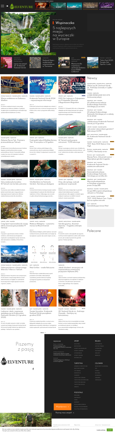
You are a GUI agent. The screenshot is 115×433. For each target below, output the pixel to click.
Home (54, 19)
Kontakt (76, 402)
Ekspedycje (90, 100)
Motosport (77, 346)
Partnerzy (77, 397)
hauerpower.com (106, 425)
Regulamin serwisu (80, 404)
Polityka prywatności (81, 409)
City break (77, 370)
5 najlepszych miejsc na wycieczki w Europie (64, 33)
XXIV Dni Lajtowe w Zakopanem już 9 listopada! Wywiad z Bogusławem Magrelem (71, 100)
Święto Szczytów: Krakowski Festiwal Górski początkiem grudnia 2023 (41, 313)
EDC (96, 368)
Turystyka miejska (79, 382)
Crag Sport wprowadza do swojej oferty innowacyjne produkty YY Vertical (14, 226)
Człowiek (60, 96)
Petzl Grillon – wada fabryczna (42, 267)
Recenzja (83, 57)
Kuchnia (97, 372)
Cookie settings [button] (101, 430)
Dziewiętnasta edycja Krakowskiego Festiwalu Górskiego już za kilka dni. (97, 174)
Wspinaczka (46, 58)
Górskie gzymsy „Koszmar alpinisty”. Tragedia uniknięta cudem (70, 226)
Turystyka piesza (100, 83)
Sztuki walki (78, 353)
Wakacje (97, 355)
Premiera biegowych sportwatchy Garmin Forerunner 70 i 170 (62, 347)
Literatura (89, 149)
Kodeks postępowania (81, 406)
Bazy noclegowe (79, 368)
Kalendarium (17, 58)
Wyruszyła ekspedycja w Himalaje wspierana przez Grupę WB (96, 183)
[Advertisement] (100, 22)
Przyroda (98, 350)
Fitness (55, 344)
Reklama (77, 395)
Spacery (97, 353)
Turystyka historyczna (81, 379)
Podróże (76, 375)
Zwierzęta (98, 379)
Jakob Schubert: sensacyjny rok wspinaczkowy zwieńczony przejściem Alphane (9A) (70, 269)
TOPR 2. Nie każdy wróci (97, 151)
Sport (56, 19)
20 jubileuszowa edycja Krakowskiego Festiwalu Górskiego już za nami (96, 104)
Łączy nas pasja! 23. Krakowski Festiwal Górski (20, 66)
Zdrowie (97, 377)
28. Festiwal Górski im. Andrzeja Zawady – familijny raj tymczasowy (71, 313)
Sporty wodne (78, 355)
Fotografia (60, 308)
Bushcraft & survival (101, 366)
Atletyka (77, 343)
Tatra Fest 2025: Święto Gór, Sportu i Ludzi (106, 62)
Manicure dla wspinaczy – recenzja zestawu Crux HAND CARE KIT (78, 68)
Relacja (83, 308)
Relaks (7, 221)
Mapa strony (77, 425)
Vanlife (76, 386)
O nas (76, 399)
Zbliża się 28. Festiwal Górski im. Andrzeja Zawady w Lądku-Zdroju (100, 87)
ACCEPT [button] (110, 430)
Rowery (36, 221)
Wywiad (83, 95)
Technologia (60, 344)
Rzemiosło (98, 375)
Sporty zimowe (17, 59)
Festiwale (102, 58)
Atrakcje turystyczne (6, 96)
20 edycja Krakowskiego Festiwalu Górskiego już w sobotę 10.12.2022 (100, 114)
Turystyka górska (18, 61)
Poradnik (83, 179)
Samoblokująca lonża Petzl (97, 206)
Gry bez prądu (99, 346)
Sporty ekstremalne (80, 348)
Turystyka (32, 96)
